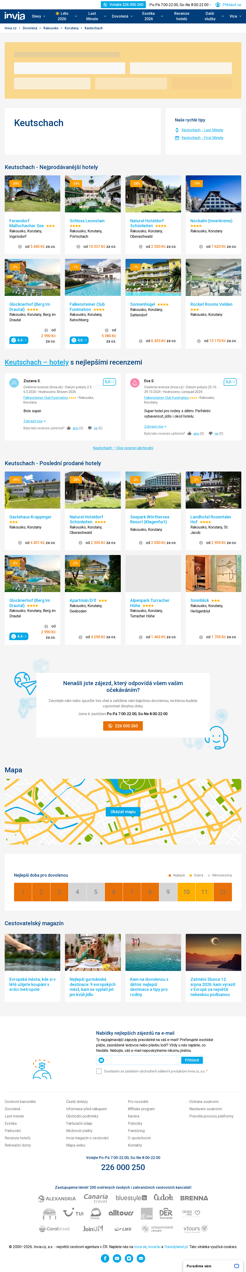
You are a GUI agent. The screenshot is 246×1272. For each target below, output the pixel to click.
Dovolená (30, 28)
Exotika (11, 1123)
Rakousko (51, 28)
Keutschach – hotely (37, 362)
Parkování (13, 1131)
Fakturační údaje (79, 1123)
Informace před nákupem (86, 1109)
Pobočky (135, 1123)
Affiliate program (141, 1109)
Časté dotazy (77, 1101)
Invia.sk (140, 1247)
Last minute (14, 1116)
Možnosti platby (79, 1131)
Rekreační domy (18, 1145)
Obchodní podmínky (82, 1116)
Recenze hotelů (181, 16)
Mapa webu (75, 1145)
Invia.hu (154, 1247)
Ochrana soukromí (204, 1101)
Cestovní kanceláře (20, 1101)
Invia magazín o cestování (87, 1138)
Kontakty (135, 1145)
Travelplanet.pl (176, 1247)
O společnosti (139, 1138)
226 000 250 (123, 1167)
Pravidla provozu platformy (211, 1116)
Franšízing (136, 1131)
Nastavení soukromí (205, 1109)
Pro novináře (138, 1101)
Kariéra (133, 1116)
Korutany (72, 28)
